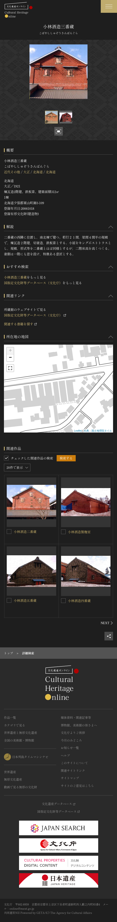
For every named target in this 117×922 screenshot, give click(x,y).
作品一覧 (10, 717)
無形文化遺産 (13, 779)
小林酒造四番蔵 (79, 600)
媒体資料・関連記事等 (76, 717)
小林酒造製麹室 (79, 531)
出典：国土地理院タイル (98, 430)
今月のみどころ (71, 740)
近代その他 (12, 172)
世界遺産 (10, 772)
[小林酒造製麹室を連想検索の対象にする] (63, 531)
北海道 (38, 172)
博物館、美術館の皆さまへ (79, 725)
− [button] (10, 357)
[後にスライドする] (107, 623)
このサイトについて (74, 763)
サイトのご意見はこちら (77, 785)
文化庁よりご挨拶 (73, 732)
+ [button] (10, 350)
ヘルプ (65, 755)
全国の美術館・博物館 (19, 740)
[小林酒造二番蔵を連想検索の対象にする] (9, 531)
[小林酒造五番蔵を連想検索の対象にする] (9, 600)
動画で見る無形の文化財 (20, 787)
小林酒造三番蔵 (15, 277)
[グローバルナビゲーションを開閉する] (109, 6)
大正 (26, 172)
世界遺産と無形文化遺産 (20, 732)
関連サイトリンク (73, 770)
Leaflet (78, 430)
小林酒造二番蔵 (25, 531)
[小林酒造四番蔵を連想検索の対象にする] (63, 600)
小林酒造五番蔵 (25, 600)
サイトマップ (70, 778)
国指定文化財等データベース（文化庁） (33, 282)
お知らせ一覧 (70, 748)
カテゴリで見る (14, 725)
